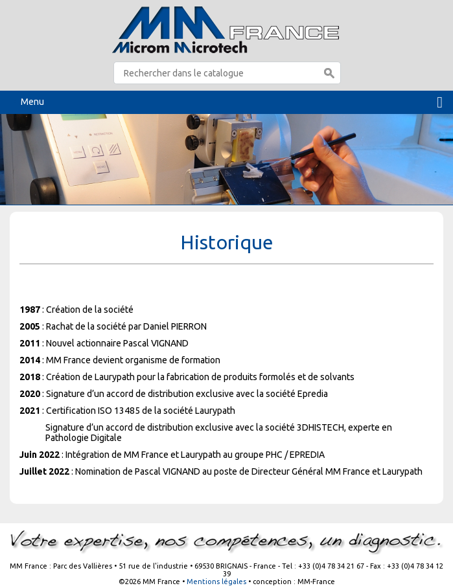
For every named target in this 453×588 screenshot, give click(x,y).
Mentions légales (216, 581)
